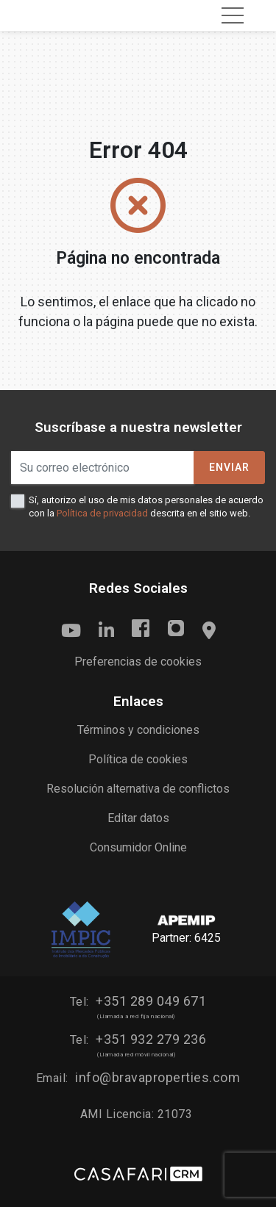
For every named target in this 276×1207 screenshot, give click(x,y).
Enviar (229, 467)
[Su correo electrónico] (102, 467)
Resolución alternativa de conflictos (138, 789)
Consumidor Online (138, 847)
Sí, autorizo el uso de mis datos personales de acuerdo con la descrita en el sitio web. (146, 506)
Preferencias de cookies (138, 662)
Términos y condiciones (138, 730)
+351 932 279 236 (151, 1039)
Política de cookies (138, 759)
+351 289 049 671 (151, 1001)
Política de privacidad (102, 513)
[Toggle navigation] (232, 15)
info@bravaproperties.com (157, 1077)
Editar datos (138, 818)
